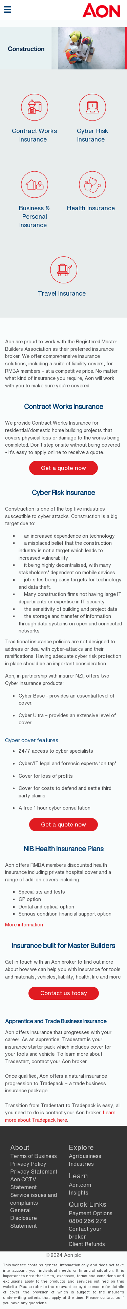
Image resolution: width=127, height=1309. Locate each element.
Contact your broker (85, 1233)
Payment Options (90, 1213)
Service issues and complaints (33, 1199)
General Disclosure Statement (23, 1218)
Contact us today (63, 993)
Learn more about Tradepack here (60, 1116)
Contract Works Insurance (34, 117)
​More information (24, 924)
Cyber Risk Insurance (92, 117)
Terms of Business (33, 1156)
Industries (81, 1164)
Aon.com (80, 1185)
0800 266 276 (87, 1221)
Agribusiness (85, 1156)
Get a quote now (63, 468)
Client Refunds (87, 1244)
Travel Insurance (62, 275)
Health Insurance (91, 190)
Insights (78, 1192)
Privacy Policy (28, 1164)
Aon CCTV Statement (23, 1183)
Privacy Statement (34, 1171)
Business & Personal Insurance (34, 198)
